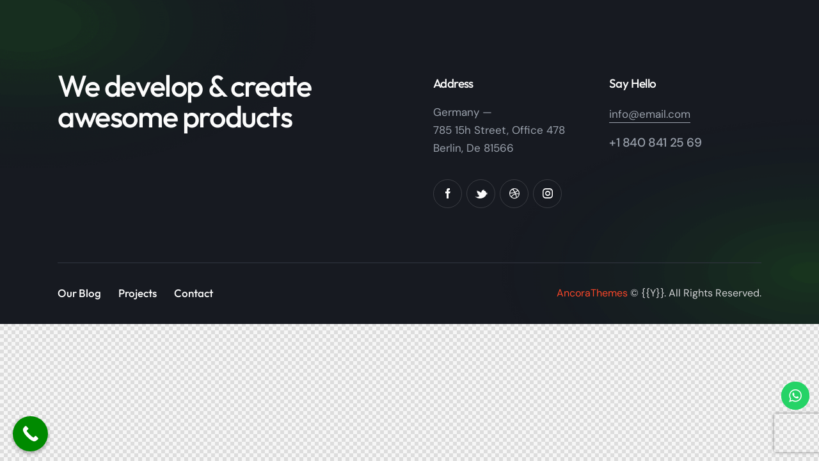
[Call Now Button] (30, 433)
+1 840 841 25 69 (655, 142)
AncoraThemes (592, 293)
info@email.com (649, 114)
